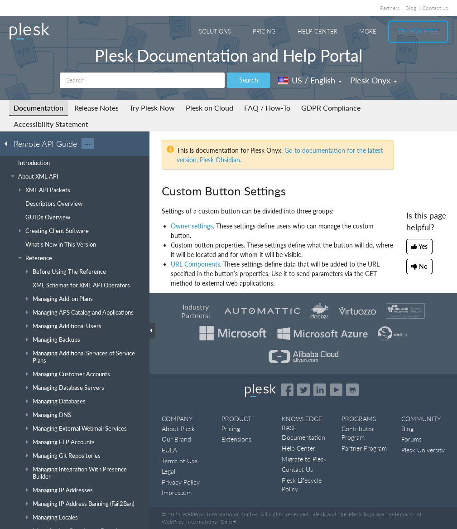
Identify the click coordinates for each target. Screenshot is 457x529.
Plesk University (423, 450)
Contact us (435, 8)
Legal (168, 471)
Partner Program (364, 448)
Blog (410, 8)
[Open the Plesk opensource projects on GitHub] (352, 389)
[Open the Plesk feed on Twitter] (303, 389)
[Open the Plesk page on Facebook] (287, 389)
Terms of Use (179, 461)
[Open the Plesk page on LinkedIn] (319, 389)
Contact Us (297, 469)
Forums (411, 439)
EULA (169, 450)
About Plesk (178, 428)
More (367, 31)
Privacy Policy (181, 482)
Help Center (317, 31)
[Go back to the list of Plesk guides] (9, 143)
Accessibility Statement (51, 124)
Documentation (38, 107)
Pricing (264, 31)
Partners (389, 8)
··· (87, 144)
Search (248, 80)
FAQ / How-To (267, 107)
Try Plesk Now (152, 107)
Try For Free (418, 31)
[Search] (142, 80)
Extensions (236, 439)
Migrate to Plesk (304, 459)
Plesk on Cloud (209, 107)
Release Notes (96, 107)
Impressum (177, 492)
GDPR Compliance (331, 107)
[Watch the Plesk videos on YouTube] (336, 389)
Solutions (215, 31)
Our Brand (176, 439)
